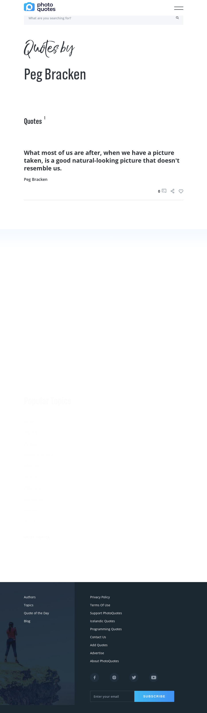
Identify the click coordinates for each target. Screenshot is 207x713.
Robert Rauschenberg (124, 453)
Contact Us (98, 637)
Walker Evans (116, 475)
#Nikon (31, 420)
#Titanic (31, 465)
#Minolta (32, 432)
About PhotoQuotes (104, 661)
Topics (28, 605)
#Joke (29, 365)
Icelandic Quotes (102, 621)
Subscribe (154, 696)
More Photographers (126, 513)
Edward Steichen (119, 441)
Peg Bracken (35, 179)
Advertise (97, 653)
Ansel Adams (116, 419)
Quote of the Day (36, 613)
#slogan (31, 387)
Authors (30, 597)
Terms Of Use (100, 605)
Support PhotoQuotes (106, 613)
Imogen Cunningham (123, 497)
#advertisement (38, 398)
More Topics (37, 481)
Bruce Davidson (118, 464)
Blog (27, 621)
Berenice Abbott (118, 408)
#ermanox (33, 443)
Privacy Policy (100, 597)
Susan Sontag (116, 430)
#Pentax (31, 409)
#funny (30, 376)
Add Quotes (99, 645)
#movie (31, 454)
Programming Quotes (106, 629)
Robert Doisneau (119, 486)
